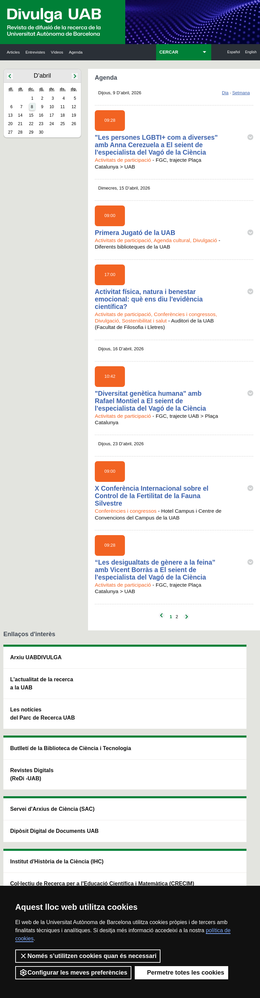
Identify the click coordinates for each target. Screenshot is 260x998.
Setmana (241, 92)
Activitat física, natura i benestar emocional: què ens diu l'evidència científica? (149, 299)
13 (10, 115)
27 (10, 132)
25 (62, 123)
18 (62, 115)
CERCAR (168, 52)
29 (31, 132)
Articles (13, 52)
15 (31, 115)
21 (20, 123)
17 (51, 115)
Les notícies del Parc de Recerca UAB (27, 742)
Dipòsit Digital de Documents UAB (126, 716)
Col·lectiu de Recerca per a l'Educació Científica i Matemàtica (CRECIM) (178, 724)
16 (41, 115)
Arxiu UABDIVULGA (26, 665)
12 (73, 106)
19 (73, 115)
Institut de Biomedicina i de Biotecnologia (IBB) (229, 766)
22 (31, 123)
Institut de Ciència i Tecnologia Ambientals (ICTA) (227, 712)
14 (20, 115)
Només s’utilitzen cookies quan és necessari (87, 956)
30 (41, 132)
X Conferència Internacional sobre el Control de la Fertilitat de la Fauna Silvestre (152, 496)
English (251, 52)
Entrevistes (35, 52)
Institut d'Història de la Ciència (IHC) (178, 669)
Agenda (76, 52)
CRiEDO (172, 766)
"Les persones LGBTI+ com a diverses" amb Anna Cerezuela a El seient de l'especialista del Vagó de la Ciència (156, 145)
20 (10, 123)
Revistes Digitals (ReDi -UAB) (76, 712)
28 (20, 132)
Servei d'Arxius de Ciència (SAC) (126, 669)
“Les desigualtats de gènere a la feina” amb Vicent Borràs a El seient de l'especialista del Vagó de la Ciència (155, 570)
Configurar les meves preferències (73, 972)
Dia (225, 92)
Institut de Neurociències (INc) (229, 665)
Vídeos (57, 52)
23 (41, 123)
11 (62, 106)
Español (233, 52)
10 (51, 106)
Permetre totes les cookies (181, 972)
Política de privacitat (175, 877)
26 (73, 123)
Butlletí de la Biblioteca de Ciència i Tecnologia (78, 669)
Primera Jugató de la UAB (135, 232)
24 (51, 123)
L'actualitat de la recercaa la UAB (26, 704)
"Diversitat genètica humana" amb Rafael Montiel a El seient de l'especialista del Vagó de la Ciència (150, 401)
